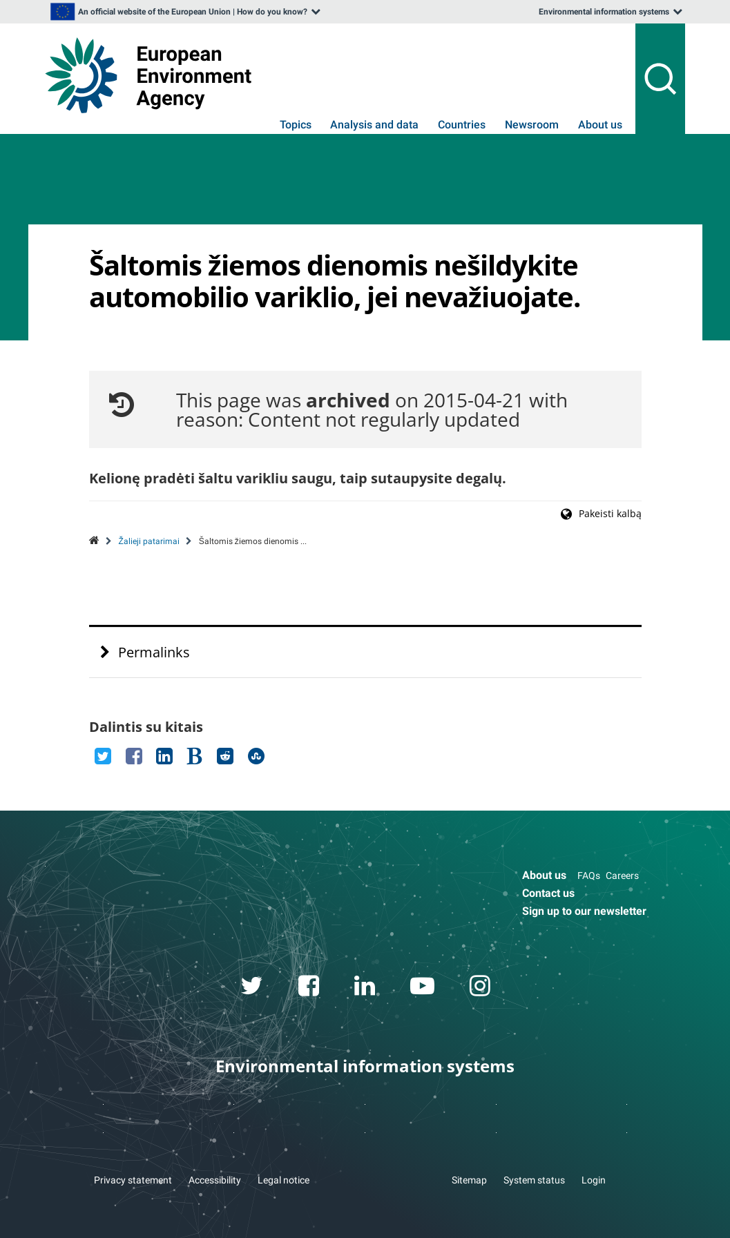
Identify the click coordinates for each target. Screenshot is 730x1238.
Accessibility (215, 1180)
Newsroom (532, 124)
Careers (622, 875)
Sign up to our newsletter (584, 911)
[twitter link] (251, 988)
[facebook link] (308, 988)
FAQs (588, 875)
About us (600, 124)
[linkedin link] (364, 988)
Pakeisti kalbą (610, 513)
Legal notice (283, 1180)
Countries (462, 124)
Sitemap (469, 1180)
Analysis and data (374, 124)
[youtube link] (422, 988)
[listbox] (184, 11)
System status (534, 1180)
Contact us (548, 893)
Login (594, 1180)
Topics (295, 124)
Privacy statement (133, 1180)
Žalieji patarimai (149, 541)
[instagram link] (479, 988)
